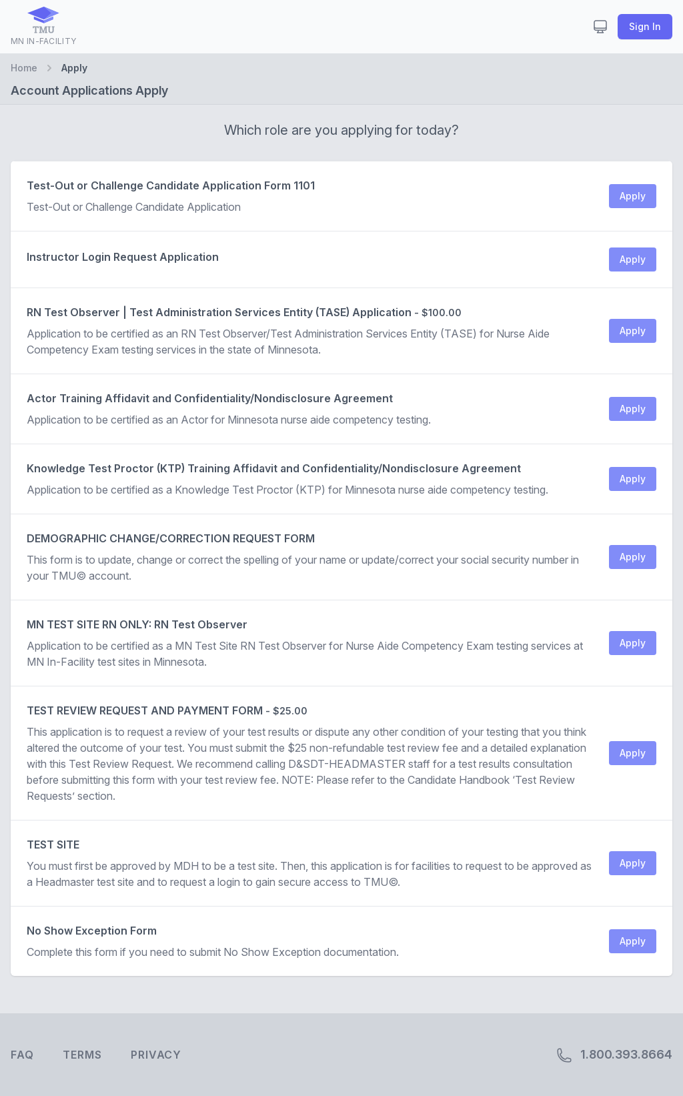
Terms (82, 1054)
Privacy (156, 1054)
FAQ (22, 1054)
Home (24, 67)
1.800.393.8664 (614, 1055)
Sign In (645, 26)
